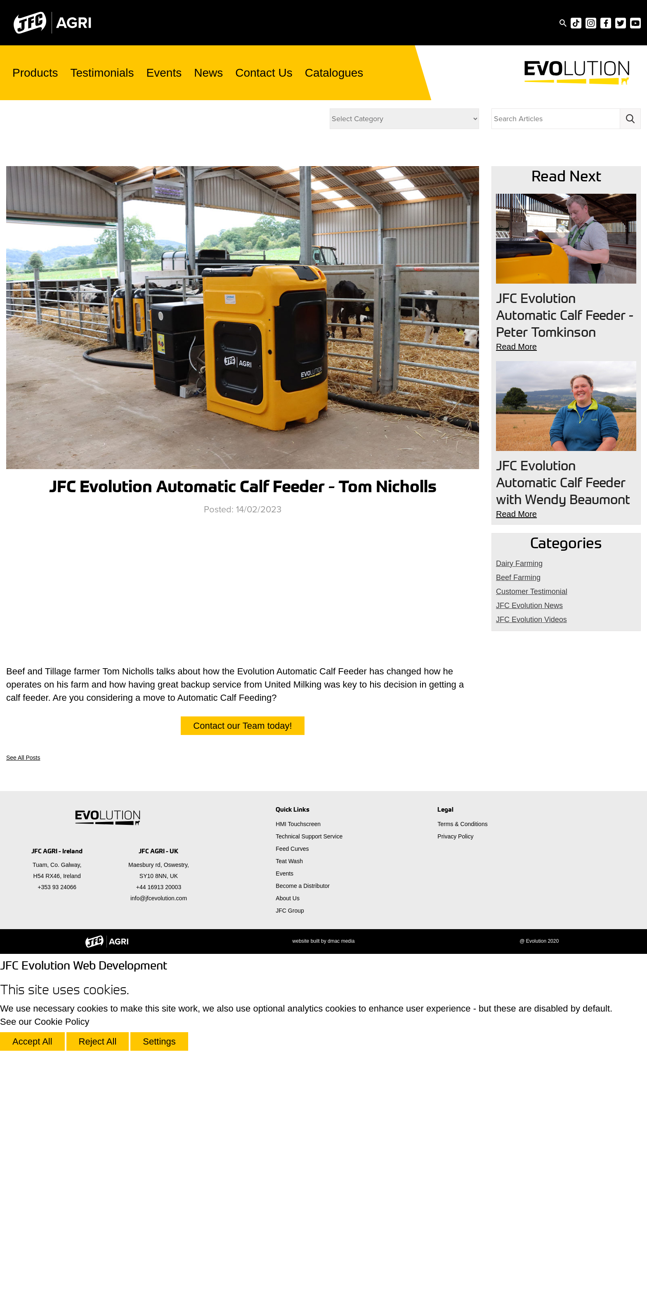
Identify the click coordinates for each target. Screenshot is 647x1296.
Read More (516, 346)
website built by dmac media (324, 941)
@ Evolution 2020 (539, 941)
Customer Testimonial (531, 591)
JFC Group (290, 910)
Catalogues (334, 72)
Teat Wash (289, 861)
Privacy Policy (455, 836)
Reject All (98, 1041)
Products (35, 72)
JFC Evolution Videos (85, 120)
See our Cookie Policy (44, 1022)
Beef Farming (518, 577)
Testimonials (102, 72)
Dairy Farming (103, 145)
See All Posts (23, 757)
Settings (159, 1041)
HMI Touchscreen (298, 824)
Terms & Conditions (462, 824)
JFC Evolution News (529, 605)
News (208, 72)
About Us (288, 898)
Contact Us (264, 72)
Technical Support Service (309, 836)
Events (164, 72)
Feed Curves (292, 848)
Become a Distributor (303, 886)
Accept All (32, 1041)
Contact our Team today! (242, 726)
